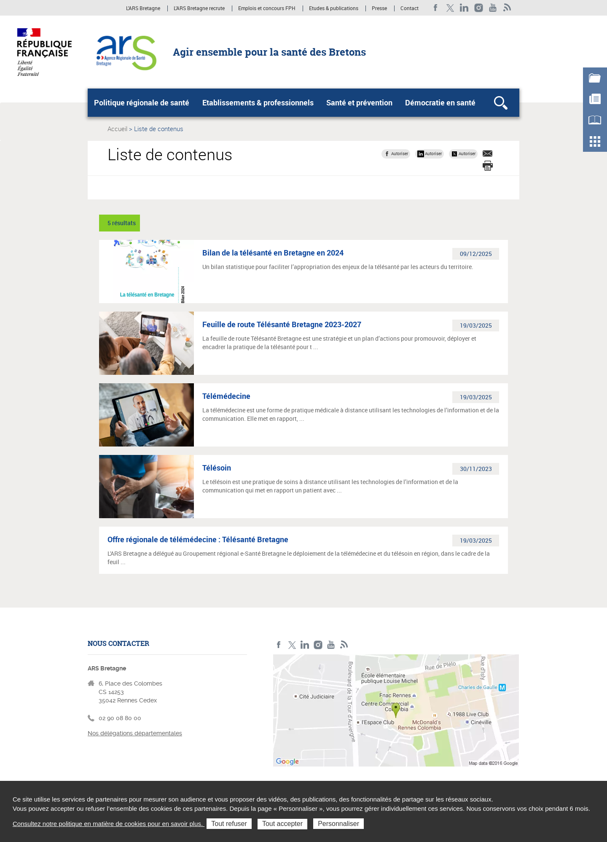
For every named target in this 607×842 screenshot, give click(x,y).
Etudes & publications (333, 8)
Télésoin (216, 468)
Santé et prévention (359, 102)
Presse (379, 8)
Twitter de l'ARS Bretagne (450, 7)
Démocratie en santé (440, 102)
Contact (409, 8)
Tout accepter (282, 823)
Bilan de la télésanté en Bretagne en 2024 (273, 252)
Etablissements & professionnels (258, 102)
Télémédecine (226, 396)
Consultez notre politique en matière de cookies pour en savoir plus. (108, 823)
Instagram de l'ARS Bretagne (478, 7)
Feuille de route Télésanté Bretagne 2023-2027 (281, 324)
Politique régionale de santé (141, 102)
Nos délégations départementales (135, 733)
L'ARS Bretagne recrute (199, 8)
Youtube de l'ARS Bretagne (493, 7)
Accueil (117, 128)
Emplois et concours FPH (266, 8)
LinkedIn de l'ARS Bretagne (464, 7)
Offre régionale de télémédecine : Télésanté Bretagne (197, 539)
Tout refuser (229, 823)
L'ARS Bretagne (143, 8)
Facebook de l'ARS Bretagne (435, 7)
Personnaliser (338, 823)
